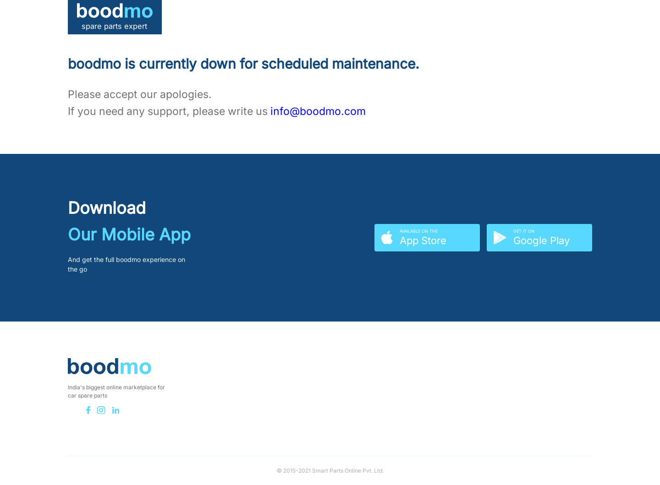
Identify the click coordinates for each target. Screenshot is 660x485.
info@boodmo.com (318, 111)
